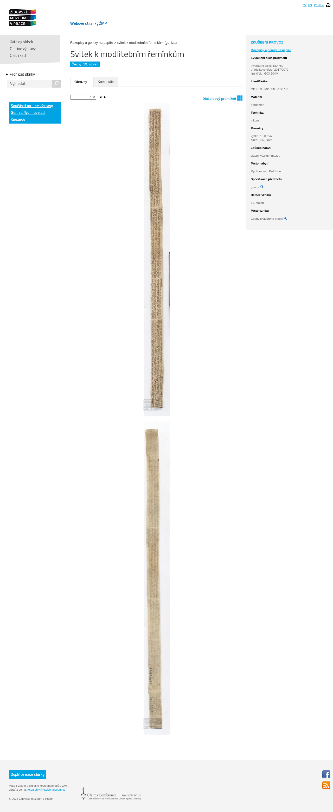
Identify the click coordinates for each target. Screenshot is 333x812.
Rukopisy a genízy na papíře (91, 43)
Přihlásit (319, 5)
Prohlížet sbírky (22, 74)
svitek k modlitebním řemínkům (140, 43)
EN (310, 5)
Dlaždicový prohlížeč (222, 97)
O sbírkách (18, 55)
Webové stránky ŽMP (88, 23)
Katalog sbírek (21, 42)
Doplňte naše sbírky (27, 774)
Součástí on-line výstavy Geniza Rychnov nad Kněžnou (32, 112)
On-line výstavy (23, 49)
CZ (305, 5)
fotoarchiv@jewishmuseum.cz (46, 789)
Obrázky (80, 82)
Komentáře (106, 82)
